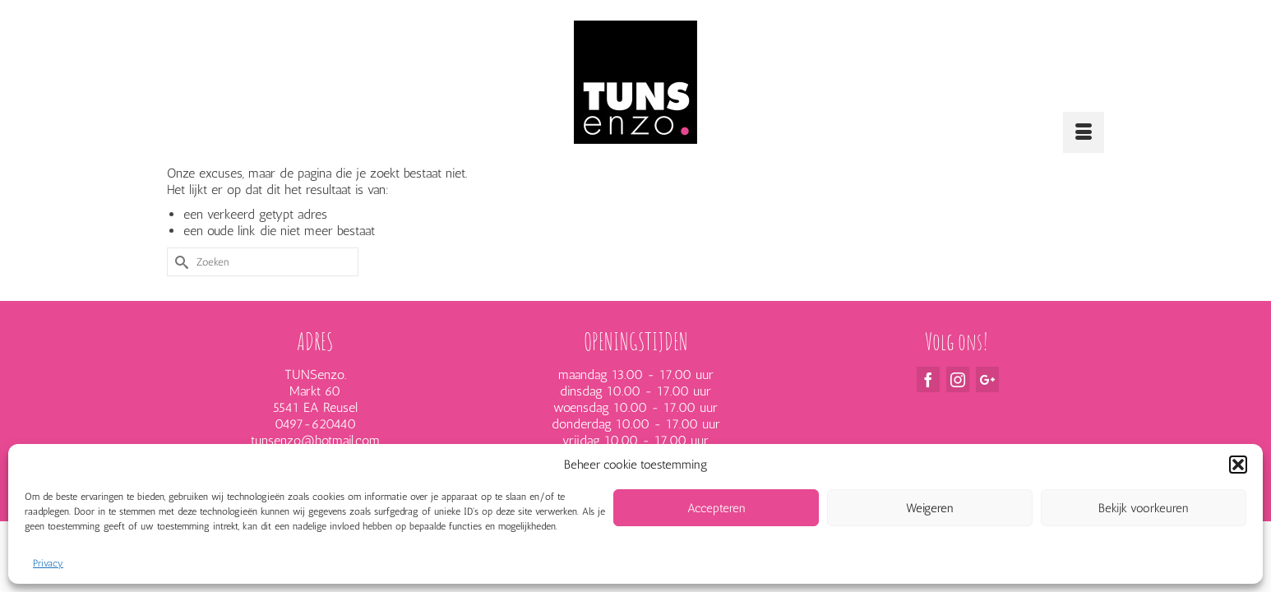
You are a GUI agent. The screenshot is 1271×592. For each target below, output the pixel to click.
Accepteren (716, 508)
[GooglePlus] (987, 414)
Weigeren (930, 508)
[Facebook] (928, 414)
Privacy (48, 563)
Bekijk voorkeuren (1143, 508)
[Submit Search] (179, 296)
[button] (1238, 464)
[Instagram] (957, 414)
